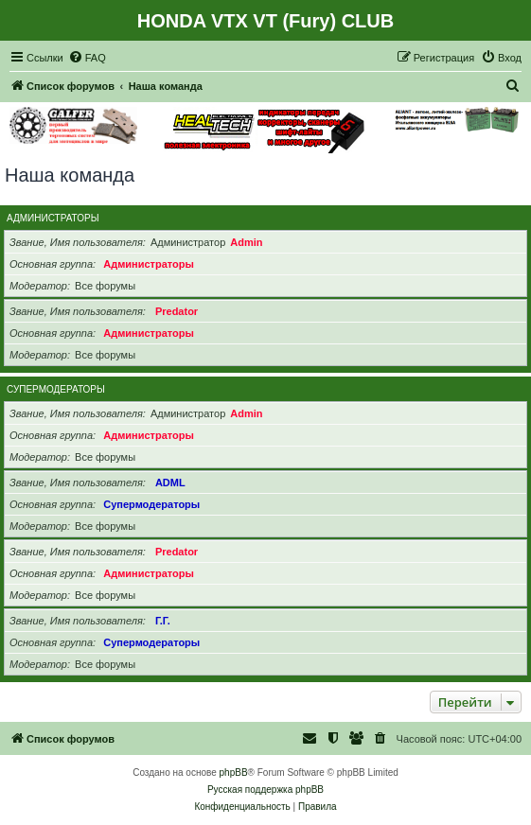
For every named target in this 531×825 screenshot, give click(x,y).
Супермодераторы (56, 389)
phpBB (234, 772)
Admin (246, 242)
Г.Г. (162, 620)
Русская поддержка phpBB (265, 789)
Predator (176, 311)
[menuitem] (87, 57)
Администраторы (53, 218)
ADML (170, 482)
